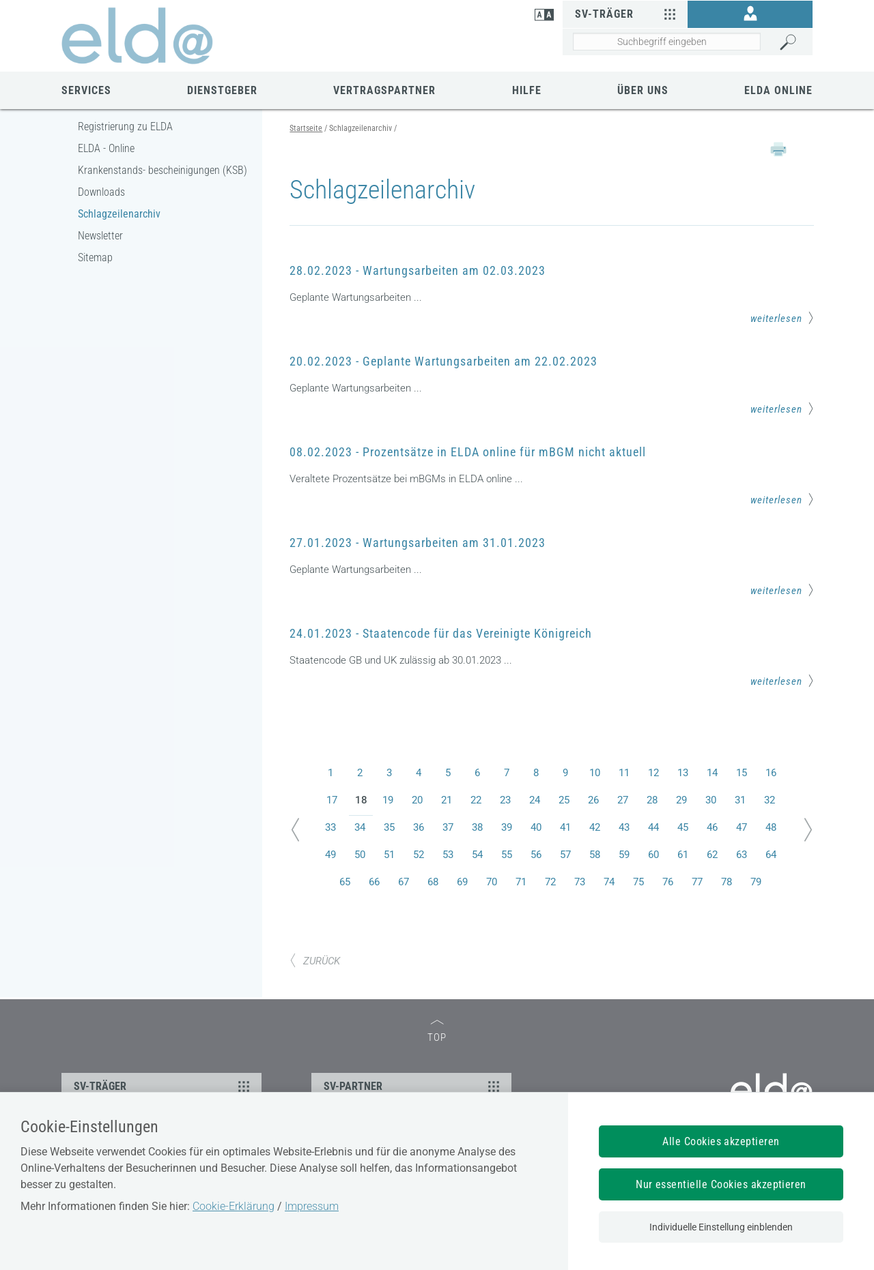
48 (770, 827)
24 (534, 800)
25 (564, 800)
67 (403, 882)
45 (682, 827)
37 (447, 827)
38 (477, 827)
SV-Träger (627, 14)
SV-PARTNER (413, 1086)
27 (622, 800)
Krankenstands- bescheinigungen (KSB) (162, 170)
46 (712, 827)
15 (741, 773)
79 (755, 882)
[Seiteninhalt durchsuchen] (667, 41)
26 (593, 800)
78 (726, 882)
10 (594, 773)
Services (86, 90)
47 (741, 827)
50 (359, 854)
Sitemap (95, 257)
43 (624, 827)
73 (579, 882)
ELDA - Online (106, 148)
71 (521, 882)
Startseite (306, 128)
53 (447, 854)
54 (477, 854)
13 (682, 773)
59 (624, 854)
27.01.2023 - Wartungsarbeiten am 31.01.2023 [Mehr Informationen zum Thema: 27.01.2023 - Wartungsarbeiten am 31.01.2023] (418, 542)
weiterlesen (782, 318)
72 (550, 882)
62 (712, 854)
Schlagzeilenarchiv (119, 213)
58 (594, 854)
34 (359, 827)
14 (712, 773)
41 (565, 827)
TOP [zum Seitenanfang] (437, 1032)
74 (609, 882)
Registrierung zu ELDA (125, 126)
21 (446, 800)
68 (432, 882)
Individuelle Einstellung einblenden (721, 1227)
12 (653, 773)
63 (741, 854)
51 (389, 854)
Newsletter (100, 235)
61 (682, 854)
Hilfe (526, 90)
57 (565, 854)
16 (770, 773)
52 (418, 854)
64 (770, 854)
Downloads (101, 192)
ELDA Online (778, 90)
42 (594, 827)
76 (667, 882)
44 (653, 827)
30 (710, 800)
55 (506, 854)
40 (536, 827)
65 (344, 882)
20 (417, 800)
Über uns (642, 90)
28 (652, 800)
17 (331, 800)
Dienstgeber (222, 90)
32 (769, 800)
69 (462, 882)
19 (387, 800)
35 (389, 827)
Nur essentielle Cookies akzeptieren (721, 1184)
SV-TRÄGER (163, 1086)
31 (740, 800)
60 (653, 854)
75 (638, 882)
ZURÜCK (315, 961)
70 (491, 882)
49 (330, 854)
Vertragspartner (384, 90)
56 (536, 854)
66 (374, 882)
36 (418, 827)
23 (505, 800)
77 (697, 882)
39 (506, 827)
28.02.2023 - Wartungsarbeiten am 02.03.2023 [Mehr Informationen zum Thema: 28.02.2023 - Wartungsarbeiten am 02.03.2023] (418, 270)
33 (330, 827)
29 (681, 800)
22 (475, 800)
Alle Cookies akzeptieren (721, 1141)
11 (624, 773)
